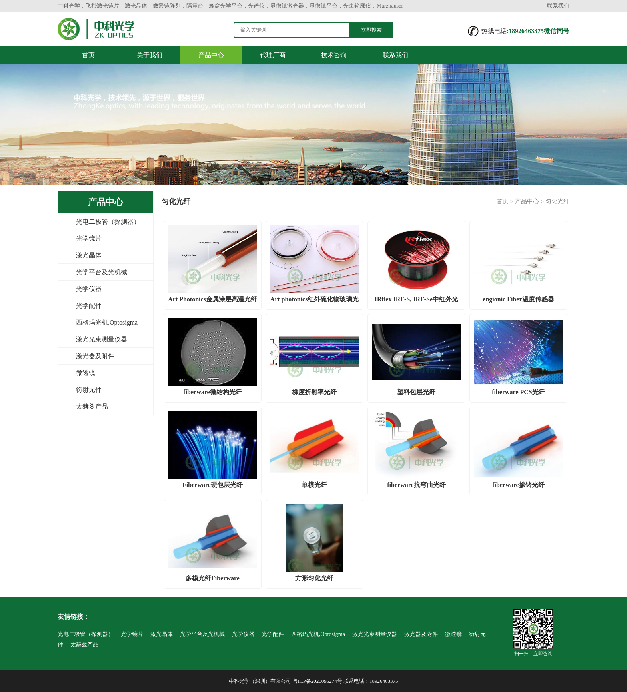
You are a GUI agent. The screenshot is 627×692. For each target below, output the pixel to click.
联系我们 (558, 6)
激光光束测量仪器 (101, 339)
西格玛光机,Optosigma (107, 322)
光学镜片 (89, 238)
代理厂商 (273, 55)
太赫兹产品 (92, 406)
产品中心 (211, 55)
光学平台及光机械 (101, 272)
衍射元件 (89, 389)
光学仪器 (89, 288)
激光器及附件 (95, 356)
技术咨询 (334, 55)
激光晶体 (89, 255)
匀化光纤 (557, 201)
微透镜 (85, 372)
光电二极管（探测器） (108, 221)
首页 (88, 55)
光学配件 (89, 305)
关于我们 (149, 55)
